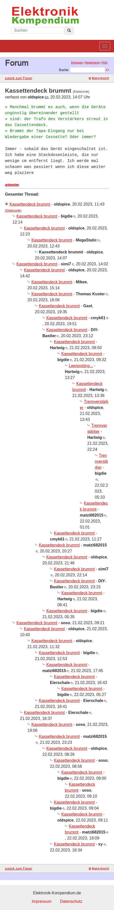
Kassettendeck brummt (29, 204)
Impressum (41, 901)
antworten (12, 185)
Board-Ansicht (99, 78)
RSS (105, 62)
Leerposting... (81, 366)
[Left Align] (69, 30)
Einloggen (77, 62)
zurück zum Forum (18, 78)
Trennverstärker (101, 461)
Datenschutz (71, 901)
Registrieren (92, 62)
